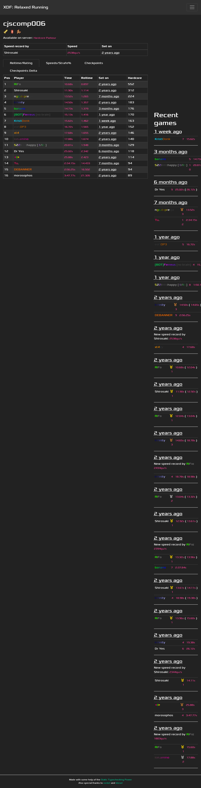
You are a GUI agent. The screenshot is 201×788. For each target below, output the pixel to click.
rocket (106, 783)
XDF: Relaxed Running (25, 7)
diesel (119, 783)
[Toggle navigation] (192, 7)
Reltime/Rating (21, 63)
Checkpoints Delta (23, 70)
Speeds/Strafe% (58, 63)
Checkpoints (94, 63)
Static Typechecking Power (116, 779)
